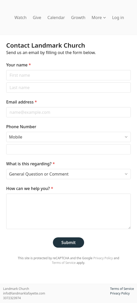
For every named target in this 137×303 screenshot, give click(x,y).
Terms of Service (64, 263)
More (99, 17)
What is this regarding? (30, 164)
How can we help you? (29, 188)
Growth (78, 17)
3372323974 (12, 298)
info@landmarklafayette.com (24, 293)
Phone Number (21, 126)
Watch (20, 17)
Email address (21, 102)
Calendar (56, 17)
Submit (68, 242)
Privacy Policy (103, 258)
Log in (118, 17)
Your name (18, 65)
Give (37, 17)
